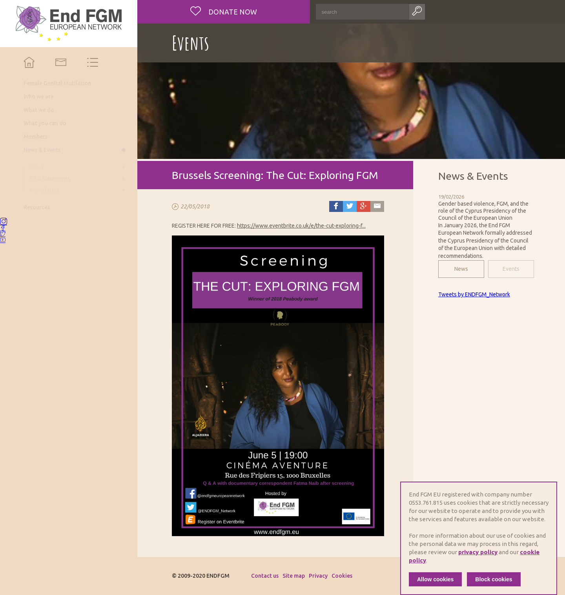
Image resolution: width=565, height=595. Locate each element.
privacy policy (478, 552)
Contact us (265, 576)
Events (511, 269)
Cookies (342, 576)
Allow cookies (435, 579)
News (461, 269)
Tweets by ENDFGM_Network (474, 294)
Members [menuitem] (35, 136)
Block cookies (493, 579)
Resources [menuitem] (37, 207)
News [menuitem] (37, 167)
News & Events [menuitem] (42, 150)
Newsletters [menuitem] (45, 190)
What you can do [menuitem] (45, 123)
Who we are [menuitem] (39, 96)
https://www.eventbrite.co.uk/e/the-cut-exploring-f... (301, 226)
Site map (293, 576)
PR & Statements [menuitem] (50, 178)
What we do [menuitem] (39, 110)
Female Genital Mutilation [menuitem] (57, 83)
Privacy (318, 576)
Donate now (232, 12)
